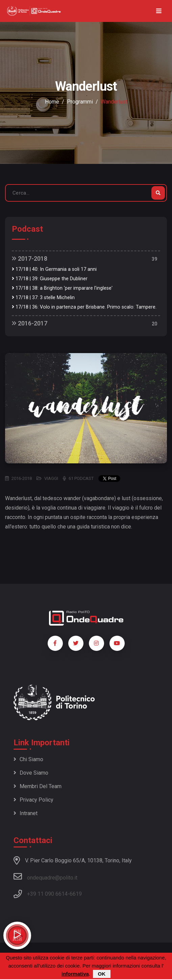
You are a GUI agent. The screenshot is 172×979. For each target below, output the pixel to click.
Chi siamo (28, 759)
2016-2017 (29, 323)
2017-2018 (29, 258)
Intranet (26, 813)
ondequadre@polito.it (45, 876)
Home (52, 101)
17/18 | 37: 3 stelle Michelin (43, 297)
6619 (76, 894)
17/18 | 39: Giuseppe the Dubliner (50, 279)
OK (102, 974)
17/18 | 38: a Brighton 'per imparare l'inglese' (62, 288)
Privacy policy (33, 800)
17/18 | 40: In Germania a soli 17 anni (54, 269)
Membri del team (38, 786)
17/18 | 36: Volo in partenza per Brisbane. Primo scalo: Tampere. (84, 307)
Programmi (80, 101)
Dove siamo (31, 773)
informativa (75, 974)
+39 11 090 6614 (47, 894)
